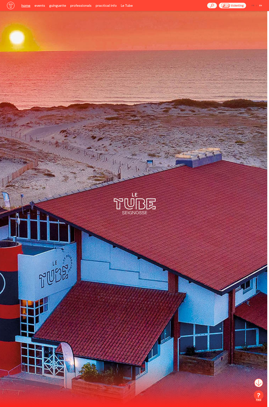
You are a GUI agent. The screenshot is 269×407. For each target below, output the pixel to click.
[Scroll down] (258, 385)
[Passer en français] (256, 5)
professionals (81, 5)
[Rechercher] (212, 5)
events (40, 5)
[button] (212, 5)
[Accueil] (11, 5)
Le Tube (127, 5)
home (25, 5)
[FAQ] (258, 395)
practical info (106, 5)
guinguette (57, 5)
